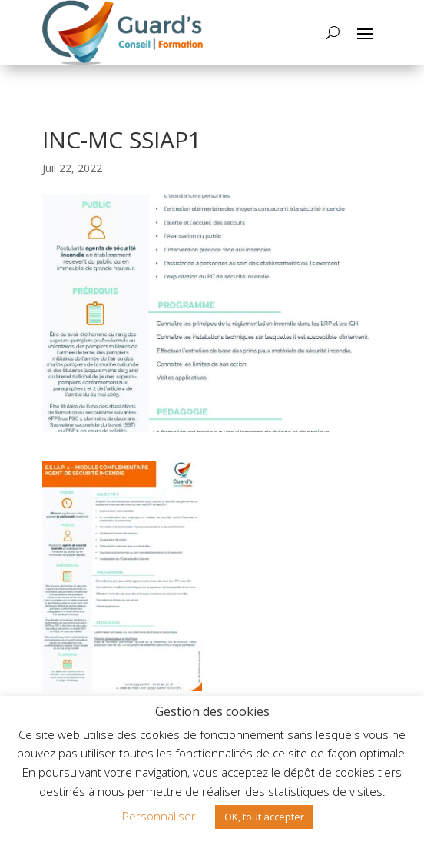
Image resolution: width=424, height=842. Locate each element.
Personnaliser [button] (159, 816)
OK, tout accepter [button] (264, 817)
